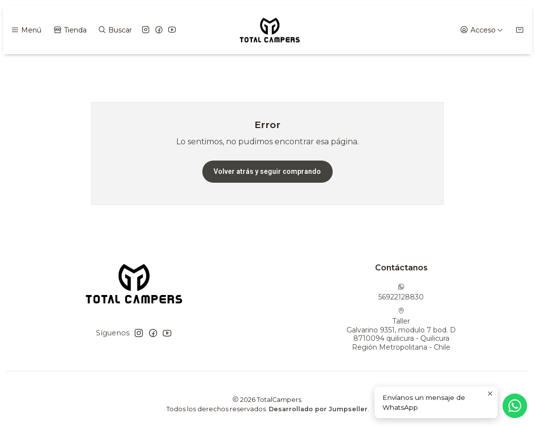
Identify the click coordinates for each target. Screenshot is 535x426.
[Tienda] (69, 30)
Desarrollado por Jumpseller (318, 409)
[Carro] (519, 30)
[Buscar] (115, 30)
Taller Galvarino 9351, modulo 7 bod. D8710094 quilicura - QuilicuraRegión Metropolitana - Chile (401, 329)
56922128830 (401, 292)
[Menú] (26, 30)
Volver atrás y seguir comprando (267, 171)
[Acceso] (481, 30)
